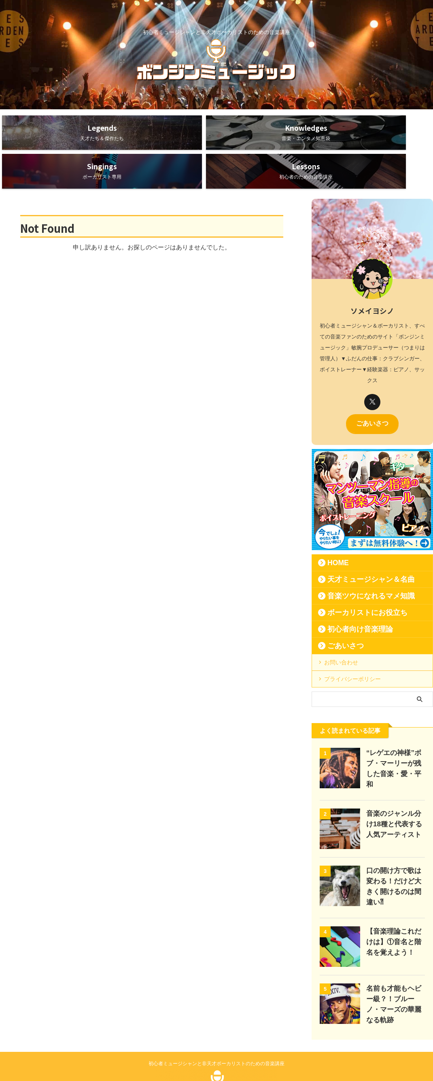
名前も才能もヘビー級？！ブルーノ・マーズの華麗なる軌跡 (393, 958)
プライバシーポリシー (352, 645)
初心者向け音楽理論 (351, 595)
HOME (334, 529)
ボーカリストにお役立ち (357, 579)
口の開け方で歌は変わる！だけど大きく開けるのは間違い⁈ (393, 844)
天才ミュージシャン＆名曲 (360, 546)
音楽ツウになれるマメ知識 (360, 562)
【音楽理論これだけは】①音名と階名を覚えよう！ (393, 901)
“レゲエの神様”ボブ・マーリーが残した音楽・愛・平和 (393, 730)
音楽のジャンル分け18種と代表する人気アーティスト (394, 787)
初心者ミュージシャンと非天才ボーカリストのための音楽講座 (216, 1019)
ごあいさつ (372, 390)
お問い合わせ (341, 629)
